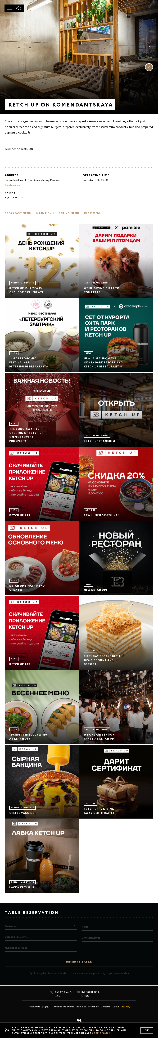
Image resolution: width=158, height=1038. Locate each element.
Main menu (45, 213)
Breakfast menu (18, 213)
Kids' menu (93, 213)
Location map (12, 185)
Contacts (105, 1007)
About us (81, 1007)
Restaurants (34, 1007)
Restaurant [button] (11, 926)
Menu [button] (45, 1007)
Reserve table (79, 961)
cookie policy (101, 1033)
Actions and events (63, 1007)
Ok (147, 1030)
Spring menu (69, 213)
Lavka (116, 1007)
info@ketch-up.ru (88, 993)
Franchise (93, 1007)
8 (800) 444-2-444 (61, 993)
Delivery (125, 1007)
